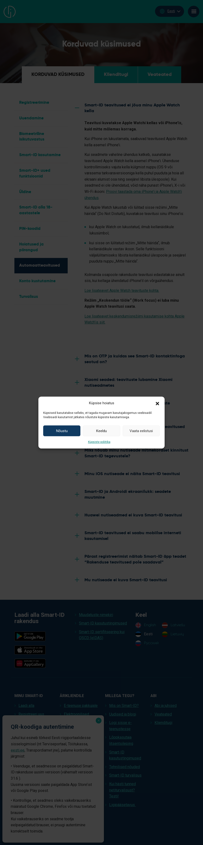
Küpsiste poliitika (99, 442)
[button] (157, 403)
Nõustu (62, 431)
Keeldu (101, 431)
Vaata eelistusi (141, 431)
